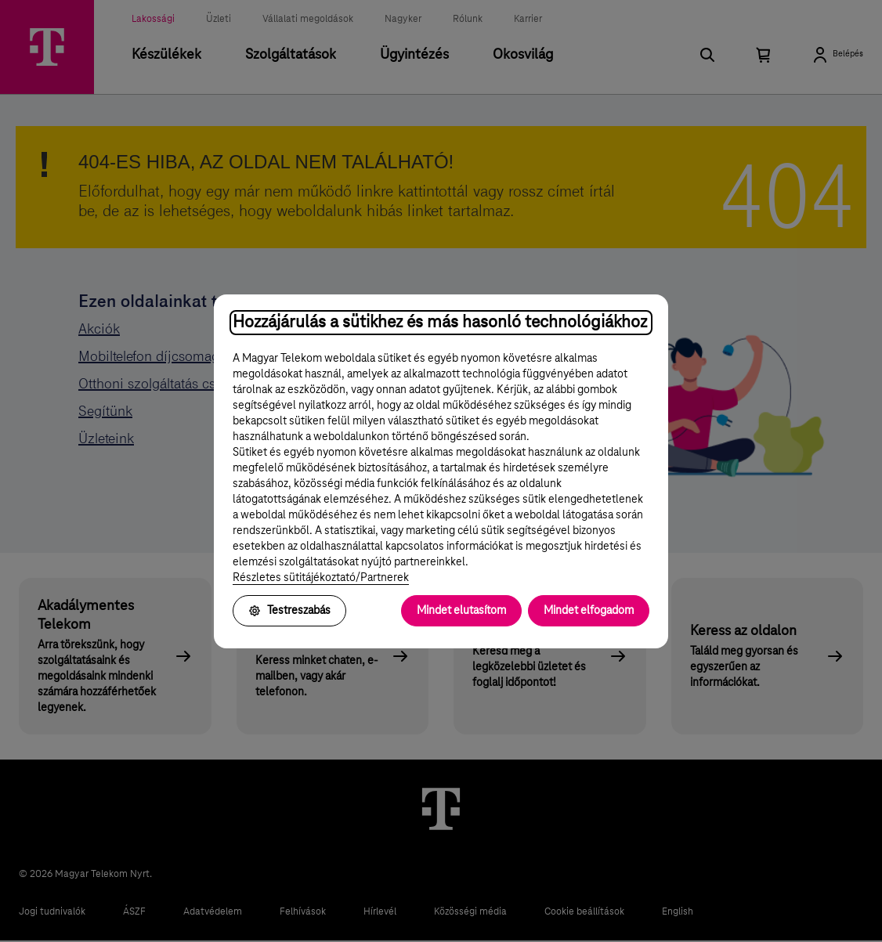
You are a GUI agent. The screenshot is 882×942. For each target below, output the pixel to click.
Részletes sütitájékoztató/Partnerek (321, 578)
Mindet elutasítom (461, 611)
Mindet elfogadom (589, 611)
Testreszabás (289, 611)
